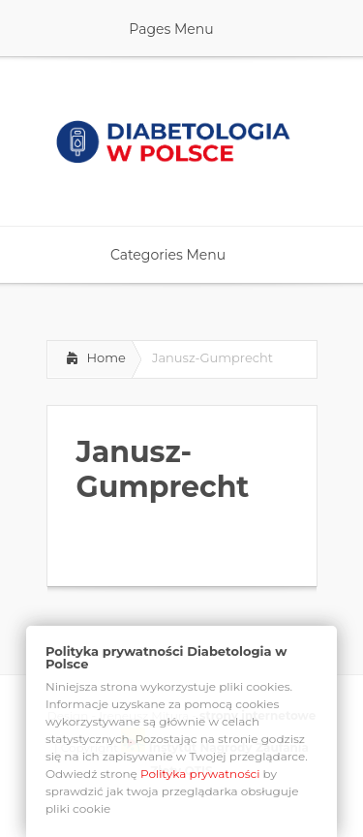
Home (106, 357)
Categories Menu (180, 255)
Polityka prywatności (200, 773)
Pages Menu (183, 29)
